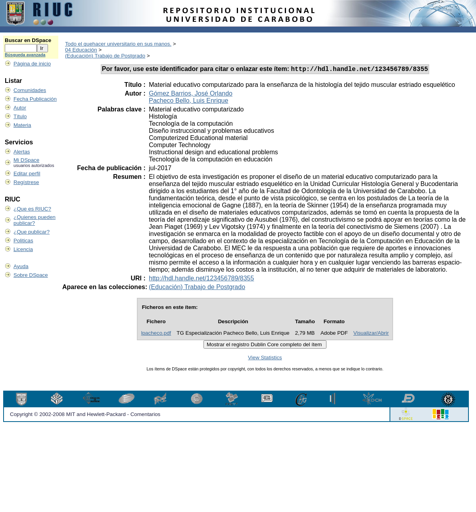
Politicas (23, 241)
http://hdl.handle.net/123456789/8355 (201, 279)
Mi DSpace (26, 160)
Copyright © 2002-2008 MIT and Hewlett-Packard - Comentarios (85, 415)
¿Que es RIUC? (32, 209)
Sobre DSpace (30, 275)
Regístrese (26, 182)
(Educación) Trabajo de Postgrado (105, 56)
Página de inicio (32, 64)
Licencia (23, 249)
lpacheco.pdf (156, 334)
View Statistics (265, 359)
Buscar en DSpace (28, 40)
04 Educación (81, 50)
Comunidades (29, 90)
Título (20, 116)
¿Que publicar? (31, 232)
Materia (22, 125)
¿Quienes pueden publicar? (34, 220)
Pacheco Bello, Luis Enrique (188, 101)
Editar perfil (26, 173)
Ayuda (21, 266)
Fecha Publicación (35, 99)
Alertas (21, 152)
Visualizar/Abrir (371, 334)
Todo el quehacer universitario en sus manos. (118, 44)
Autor (19, 108)
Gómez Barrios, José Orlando (190, 94)
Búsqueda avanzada (25, 54)
